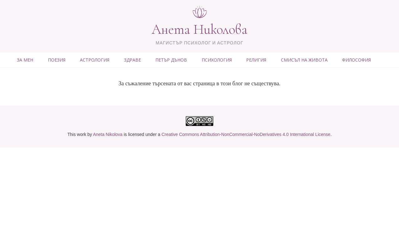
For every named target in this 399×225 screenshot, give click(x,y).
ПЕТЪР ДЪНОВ (171, 60)
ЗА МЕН (25, 60)
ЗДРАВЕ (132, 60)
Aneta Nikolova (107, 134)
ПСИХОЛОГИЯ (217, 60)
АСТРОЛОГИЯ (94, 60)
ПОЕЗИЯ (56, 60)
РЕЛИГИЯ (256, 60)
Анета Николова (199, 29)
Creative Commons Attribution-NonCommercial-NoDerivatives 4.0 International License (246, 134)
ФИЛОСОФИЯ (356, 60)
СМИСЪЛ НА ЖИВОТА (304, 60)
